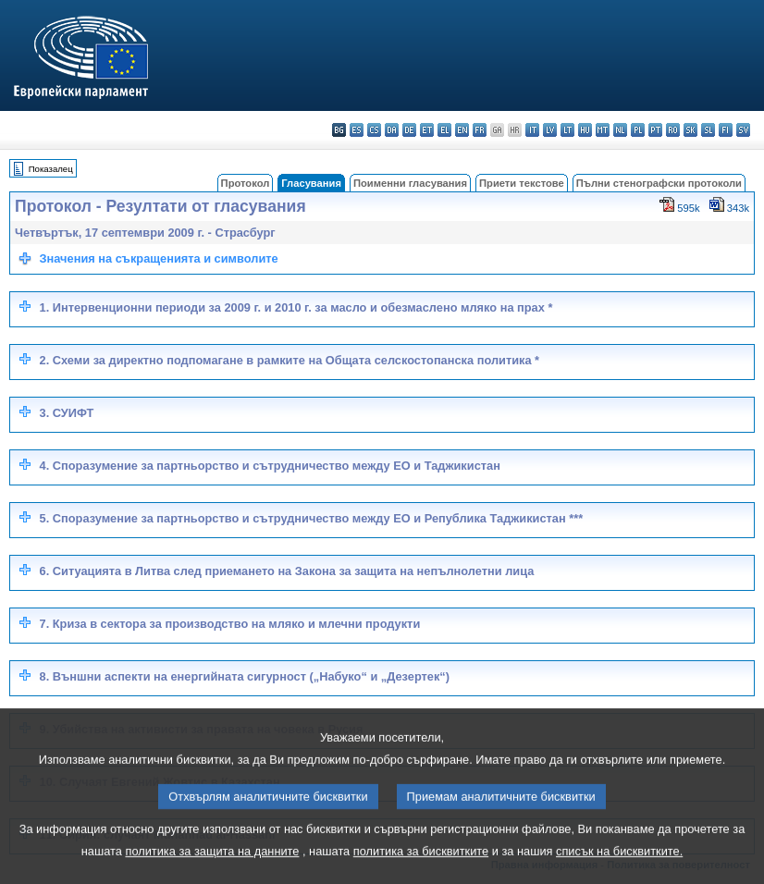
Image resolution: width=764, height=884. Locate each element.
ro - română (673, 130)
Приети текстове (521, 183)
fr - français (480, 130)
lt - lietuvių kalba (567, 130)
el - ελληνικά (444, 130)
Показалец (51, 169)
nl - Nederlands (620, 130)
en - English (462, 130)
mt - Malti (603, 130)
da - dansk (392, 130)
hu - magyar (585, 130)
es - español (357, 130)
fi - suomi (726, 130)
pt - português (655, 130)
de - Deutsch (409, 130)
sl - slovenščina (708, 130)
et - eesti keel (427, 130)
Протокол (245, 183)
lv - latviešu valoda (550, 130)
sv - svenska (743, 130)
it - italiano (532, 130)
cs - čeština (374, 130)
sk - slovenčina (690, 130)
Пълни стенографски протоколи (659, 183)
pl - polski (638, 130)
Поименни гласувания (410, 183)
